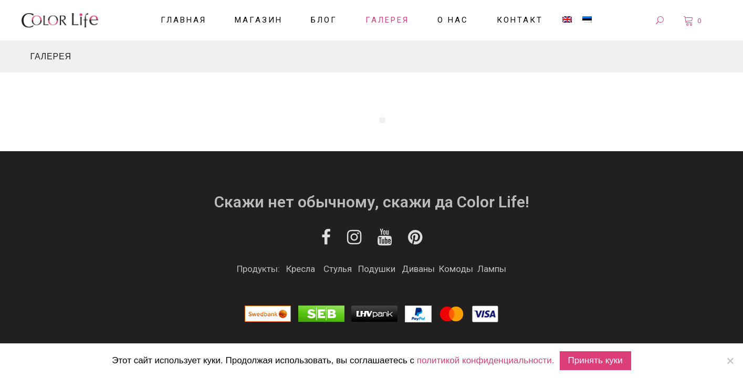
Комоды (456, 269)
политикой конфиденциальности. (485, 360)
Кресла (300, 269)
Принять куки (595, 360)
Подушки (376, 269)
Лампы (491, 269)
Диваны (418, 269)
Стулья (337, 269)
